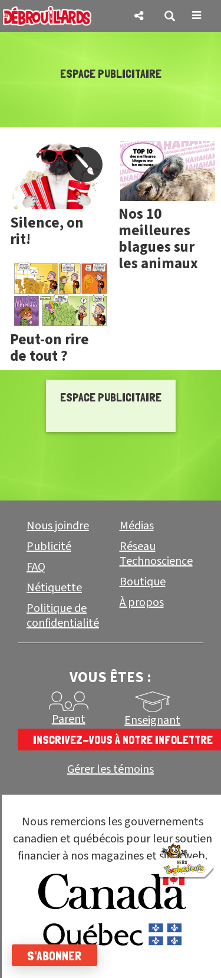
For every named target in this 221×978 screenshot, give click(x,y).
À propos (142, 602)
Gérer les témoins (110, 769)
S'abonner (54, 955)
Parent (68, 719)
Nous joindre (58, 526)
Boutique (143, 582)
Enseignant (152, 720)
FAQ (36, 567)
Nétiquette (54, 587)
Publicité (49, 546)
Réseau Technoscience (156, 553)
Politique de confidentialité (63, 615)
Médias (137, 526)
